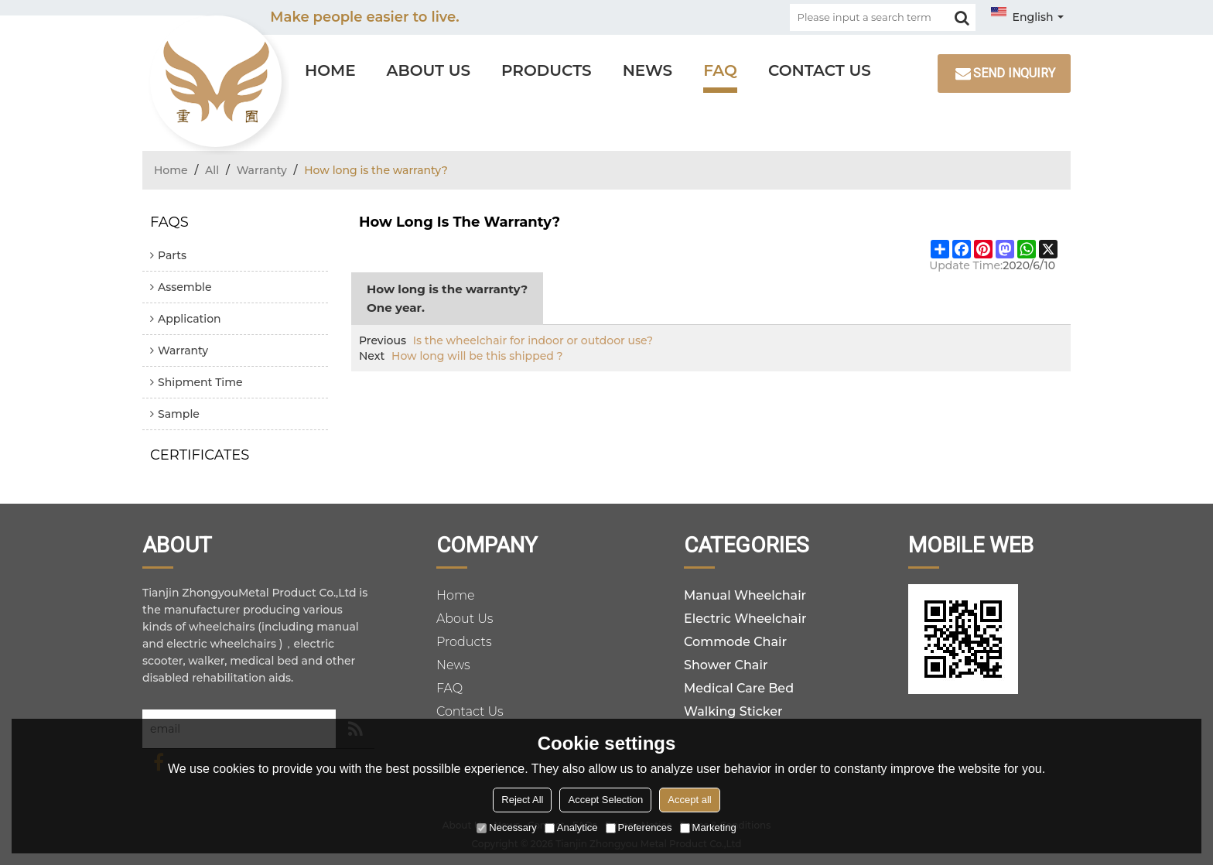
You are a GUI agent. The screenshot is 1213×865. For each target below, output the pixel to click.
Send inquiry (1014, 73)
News (648, 70)
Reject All (522, 799)
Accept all (689, 799)
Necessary (506, 827)
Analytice (571, 827)
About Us (428, 70)
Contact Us (819, 70)
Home (330, 70)
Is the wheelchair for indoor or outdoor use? (533, 340)
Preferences (639, 827)
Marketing (708, 827)
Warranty (262, 170)
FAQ (720, 70)
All (212, 170)
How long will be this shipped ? (477, 356)
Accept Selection (605, 799)
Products (546, 70)
